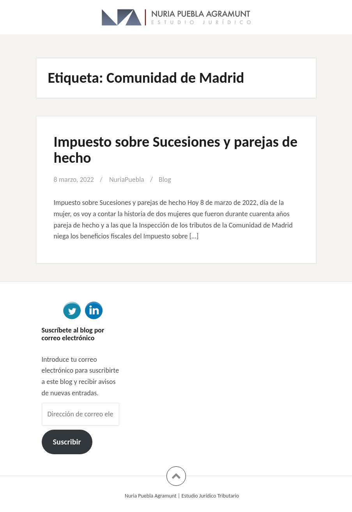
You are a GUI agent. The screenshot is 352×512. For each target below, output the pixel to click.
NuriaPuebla (126, 179)
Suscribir (67, 441)
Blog (165, 179)
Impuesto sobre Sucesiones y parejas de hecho (176, 150)
